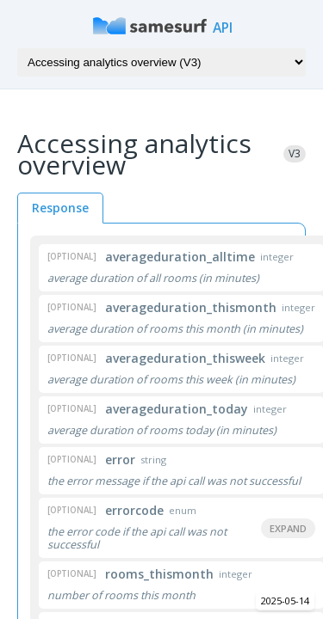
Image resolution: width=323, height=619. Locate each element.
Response (60, 207)
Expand (288, 528)
